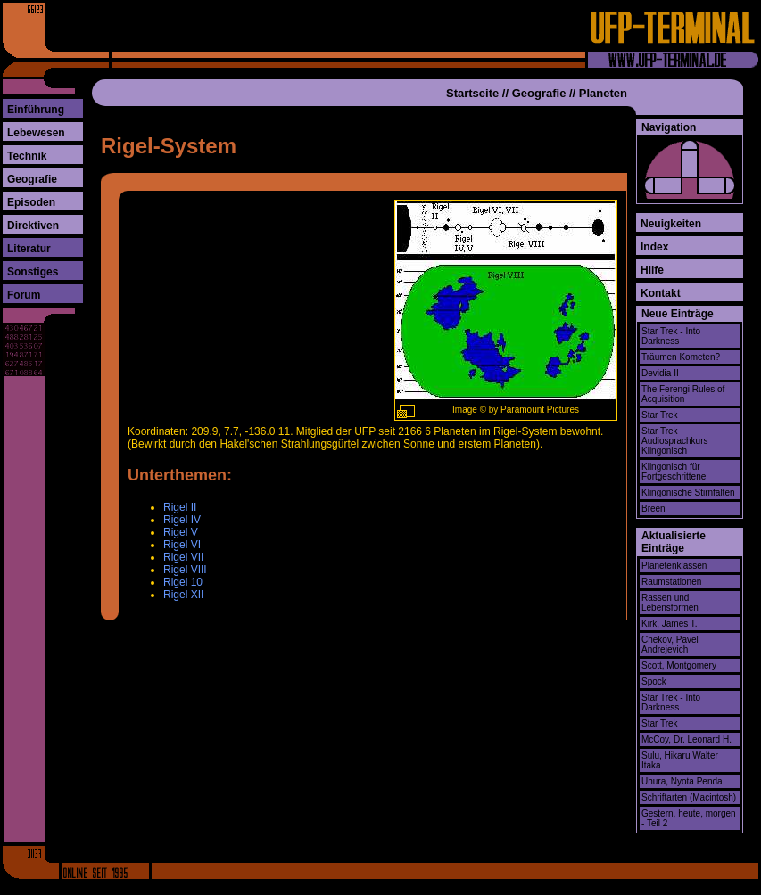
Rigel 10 (183, 582)
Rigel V (180, 532)
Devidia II (660, 373)
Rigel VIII (185, 569)
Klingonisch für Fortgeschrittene (673, 471)
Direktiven (33, 225)
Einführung (35, 109)
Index (654, 247)
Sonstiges (32, 272)
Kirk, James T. (669, 623)
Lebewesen (36, 133)
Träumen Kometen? (680, 357)
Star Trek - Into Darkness (670, 336)
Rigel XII (183, 594)
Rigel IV (182, 519)
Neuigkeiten (671, 224)
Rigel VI (182, 544)
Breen (653, 508)
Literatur (29, 248)
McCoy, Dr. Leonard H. (686, 739)
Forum (23, 295)
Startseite (472, 93)
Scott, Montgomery (678, 665)
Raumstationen (671, 582)
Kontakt (661, 293)
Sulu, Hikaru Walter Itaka (679, 760)
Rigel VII (183, 557)
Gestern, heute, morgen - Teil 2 (688, 818)
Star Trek (659, 415)
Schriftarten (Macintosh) (688, 797)
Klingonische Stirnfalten (688, 492)
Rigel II (179, 507)
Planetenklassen (674, 566)
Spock (653, 681)
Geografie (32, 179)
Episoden (31, 202)
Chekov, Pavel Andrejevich (670, 644)
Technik (26, 156)
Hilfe (652, 270)
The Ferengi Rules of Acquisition (682, 394)
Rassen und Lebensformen (670, 602)
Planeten (603, 93)
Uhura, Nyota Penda (682, 781)
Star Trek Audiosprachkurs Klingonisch (674, 441)
